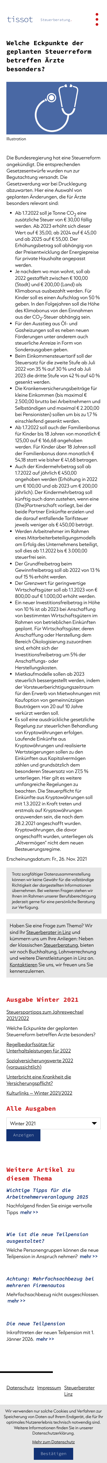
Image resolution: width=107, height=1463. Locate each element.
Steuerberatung (61, 945)
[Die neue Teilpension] (53, 1333)
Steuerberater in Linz (48, 932)
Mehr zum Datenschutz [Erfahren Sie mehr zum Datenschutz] (53, 1441)
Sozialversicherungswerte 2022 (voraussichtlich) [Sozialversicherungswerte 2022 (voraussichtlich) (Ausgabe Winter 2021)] (39, 1063)
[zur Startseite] (39, 19)
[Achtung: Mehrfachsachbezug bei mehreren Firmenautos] (53, 1291)
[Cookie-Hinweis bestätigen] (53, 1454)
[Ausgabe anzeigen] (23, 1135)
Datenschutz (20, 1387)
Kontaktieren (24, 964)
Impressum (49, 1387)
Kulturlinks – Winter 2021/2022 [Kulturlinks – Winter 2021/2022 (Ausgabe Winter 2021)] (39, 1093)
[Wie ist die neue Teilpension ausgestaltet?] (53, 1247)
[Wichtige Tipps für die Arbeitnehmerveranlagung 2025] (53, 1203)
